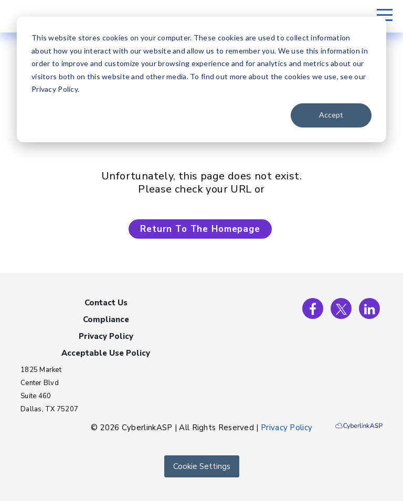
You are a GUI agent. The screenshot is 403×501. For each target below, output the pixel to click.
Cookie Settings (201, 466)
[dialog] (201, 79)
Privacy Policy (106, 336)
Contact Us (106, 302)
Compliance (106, 319)
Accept (331, 114)
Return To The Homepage (200, 229)
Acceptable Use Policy (105, 353)
